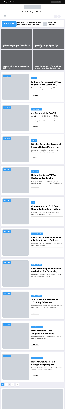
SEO (33, 202)
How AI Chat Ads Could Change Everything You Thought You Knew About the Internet (45, 363)
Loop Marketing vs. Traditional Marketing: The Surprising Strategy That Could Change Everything (46, 270)
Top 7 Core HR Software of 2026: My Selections (44, 301)
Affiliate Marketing (36, 233)
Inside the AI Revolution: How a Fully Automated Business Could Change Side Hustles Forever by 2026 (46, 239)
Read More (35, 95)
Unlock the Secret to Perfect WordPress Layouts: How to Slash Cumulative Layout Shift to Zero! (48, 67)
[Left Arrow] (59, 24)
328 (12, 385)
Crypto (34, 78)
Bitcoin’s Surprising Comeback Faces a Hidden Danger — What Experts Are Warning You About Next (46, 145)
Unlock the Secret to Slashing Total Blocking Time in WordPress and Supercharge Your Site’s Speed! (46, 46)
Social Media (35, 171)
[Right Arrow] (62, 24)
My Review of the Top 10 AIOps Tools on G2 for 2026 (16, 67)
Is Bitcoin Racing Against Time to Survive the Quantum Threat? (16, 46)
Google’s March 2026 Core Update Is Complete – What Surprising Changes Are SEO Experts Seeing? (45, 207)
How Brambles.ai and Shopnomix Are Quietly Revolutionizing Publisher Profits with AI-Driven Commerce (43, 332)
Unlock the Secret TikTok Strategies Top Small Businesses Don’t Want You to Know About (30, 23)
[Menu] (5, 16)
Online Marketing (36, 109)
